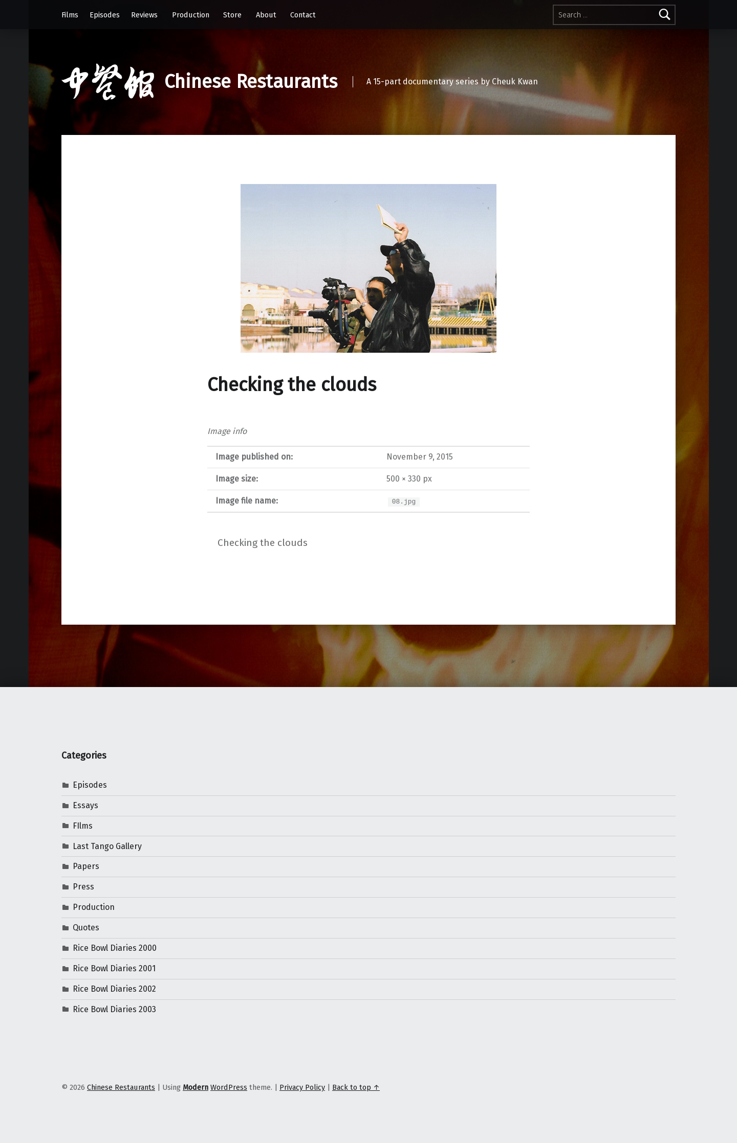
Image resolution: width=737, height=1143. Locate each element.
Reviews (144, 14)
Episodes (105, 14)
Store (232, 14)
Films (69, 14)
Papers (86, 866)
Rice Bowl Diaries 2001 (114, 968)
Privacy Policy (302, 1087)
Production (190, 14)
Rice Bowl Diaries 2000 (115, 948)
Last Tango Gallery (107, 846)
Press (83, 886)
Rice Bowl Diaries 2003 (114, 1009)
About (266, 14)
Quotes (86, 927)
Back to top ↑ (356, 1087)
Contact (303, 14)
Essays (85, 805)
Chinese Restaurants (250, 82)
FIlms (83, 826)
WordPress (228, 1087)
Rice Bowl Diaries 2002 (114, 989)
